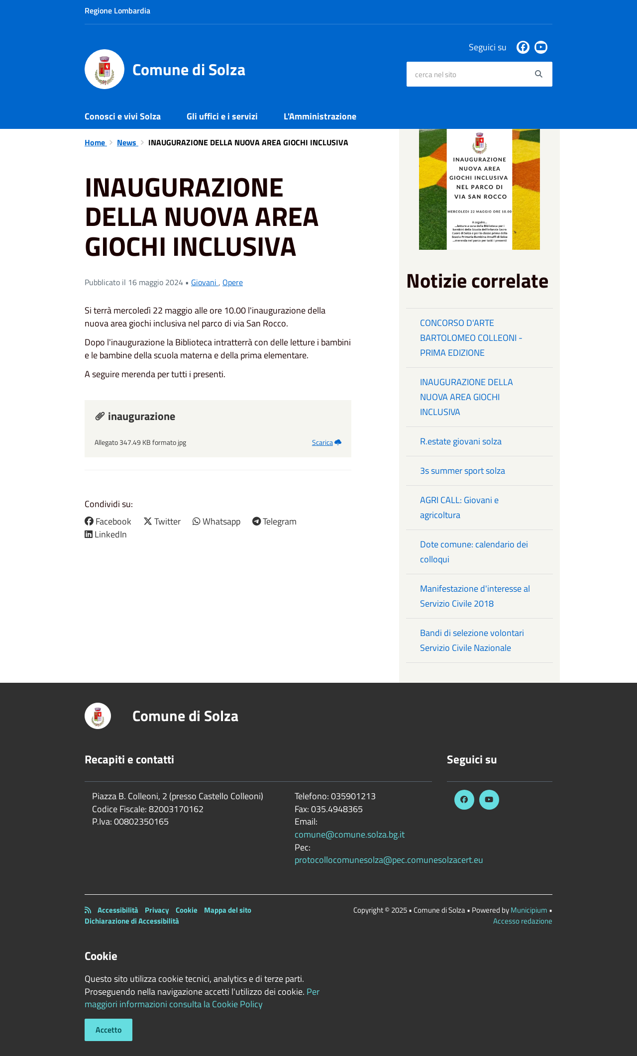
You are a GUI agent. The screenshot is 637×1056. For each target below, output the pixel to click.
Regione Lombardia (117, 10)
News (127, 142)
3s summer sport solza (462, 470)
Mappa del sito (227, 910)
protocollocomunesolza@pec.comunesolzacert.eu (389, 859)
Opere (232, 282)
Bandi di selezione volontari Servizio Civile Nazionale (472, 640)
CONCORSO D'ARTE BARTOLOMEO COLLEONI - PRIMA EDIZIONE (471, 337)
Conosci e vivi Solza (123, 116)
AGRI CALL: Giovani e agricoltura (459, 507)
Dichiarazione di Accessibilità (132, 921)
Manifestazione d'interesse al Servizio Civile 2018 (475, 596)
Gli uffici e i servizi (222, 116)
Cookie (187, 910)
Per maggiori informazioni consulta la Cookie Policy (202, 998)
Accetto (108, 1030)
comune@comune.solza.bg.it (350, 834)
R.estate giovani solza (461, 441)
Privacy (157, 910)
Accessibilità (118, 910)
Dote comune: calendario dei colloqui (474, 551)
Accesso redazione (522, 921)
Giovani (204, 282)
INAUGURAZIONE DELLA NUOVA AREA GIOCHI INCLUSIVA (466, 397)
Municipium (529, 910)
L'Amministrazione (320, 116)
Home (96, 142)
